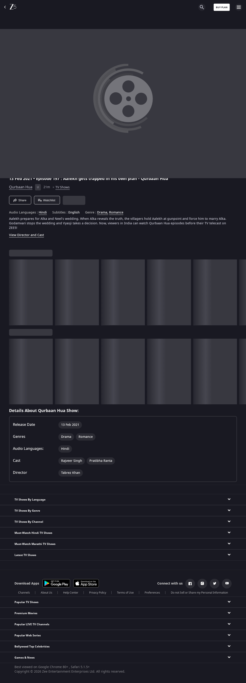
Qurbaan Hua (20, 187)
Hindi (43, 212)
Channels (24, 593)
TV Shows (62, 187)
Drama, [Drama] (102, 212)
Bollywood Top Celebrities (32, 646)
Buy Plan (221, 7)
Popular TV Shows (26, 602)
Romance (116, 212)
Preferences (152, 593)
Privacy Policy (97, 593)
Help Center (70, 593)
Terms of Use (125, 593)
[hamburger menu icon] (238, 7)
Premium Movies (25, 613)
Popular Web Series (27, 635)
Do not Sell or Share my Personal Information (199, 593)
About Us (46, 593)
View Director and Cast (26, 235)
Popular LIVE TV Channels (31, 624)
